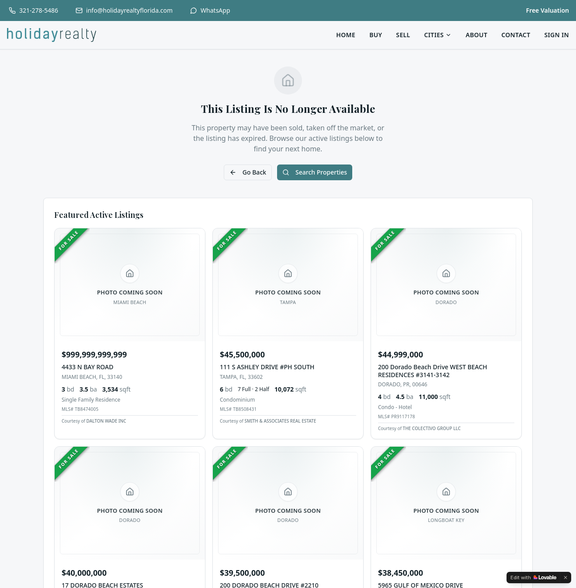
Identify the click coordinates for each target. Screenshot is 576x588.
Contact (515, 35)
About (476, 35)
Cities (438, 35)
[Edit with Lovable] (533, 577)
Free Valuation (547, 10)
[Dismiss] (565, 577)
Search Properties (314, 172)
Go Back (247, 172)
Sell (403, 35)
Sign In (556, 35)
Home (345, 35)
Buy (375, 35)
